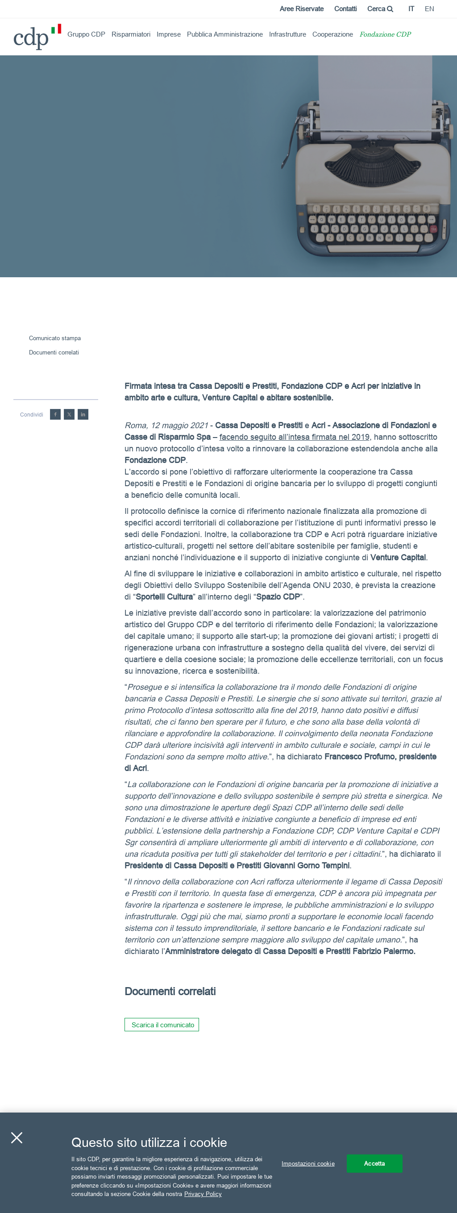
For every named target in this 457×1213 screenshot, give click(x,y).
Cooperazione (332, 34)
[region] (228, 1163)
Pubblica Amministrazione (225, 34)
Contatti (345, 9)
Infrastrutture (287, 34)
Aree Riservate (302, 9)
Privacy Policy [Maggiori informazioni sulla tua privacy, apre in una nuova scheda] (203, 1193)
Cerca (380, 9)
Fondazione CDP (385, 35)
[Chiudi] (16, 1137)
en (429, 9)
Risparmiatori (131, 34)
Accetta (374, 1163)
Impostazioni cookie (308, 1163)
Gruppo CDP (86, 34)
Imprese (169, 34)
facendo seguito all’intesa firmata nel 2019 (295, 437)
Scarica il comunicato (163, 1025)
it (411, 9)
